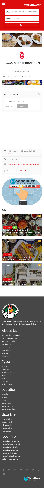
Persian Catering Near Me (10, 441)
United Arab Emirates (9, 409)
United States (6, 403)
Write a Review (7, 419)
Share (6, 76)
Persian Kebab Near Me (9, 453)
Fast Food (5, 381)
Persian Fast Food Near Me (11, 456)
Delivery (4, 375)
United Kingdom (7, 406)
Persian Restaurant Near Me (11, 444)
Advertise (5, 353)
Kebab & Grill (6, 372)
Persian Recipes (7, 428)
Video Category (7, 431)
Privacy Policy (6, 347)
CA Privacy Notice (7, 344)
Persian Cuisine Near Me (10, 450)
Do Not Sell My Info (8, 341)
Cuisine (4, 378)
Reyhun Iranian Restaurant (15, 230)
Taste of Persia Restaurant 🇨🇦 (17, 257)
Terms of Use (6, 350)
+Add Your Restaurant (9, 338)
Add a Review (27, 76)
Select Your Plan (7, 425)
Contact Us (5, 356)
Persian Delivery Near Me (10, 447)
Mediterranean (7, 384)
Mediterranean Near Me (10, 459)
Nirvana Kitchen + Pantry (14, 282)
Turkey (4, 400)
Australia (5, 394)
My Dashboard (7, 422)
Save (15, 76)
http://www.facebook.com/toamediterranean (23, 164)
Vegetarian (5, 369)
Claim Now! (24, 171)
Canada (4, 397)
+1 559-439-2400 (13, 159)
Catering (7, 227)
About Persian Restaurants (11, 335)
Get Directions (12, 154)
